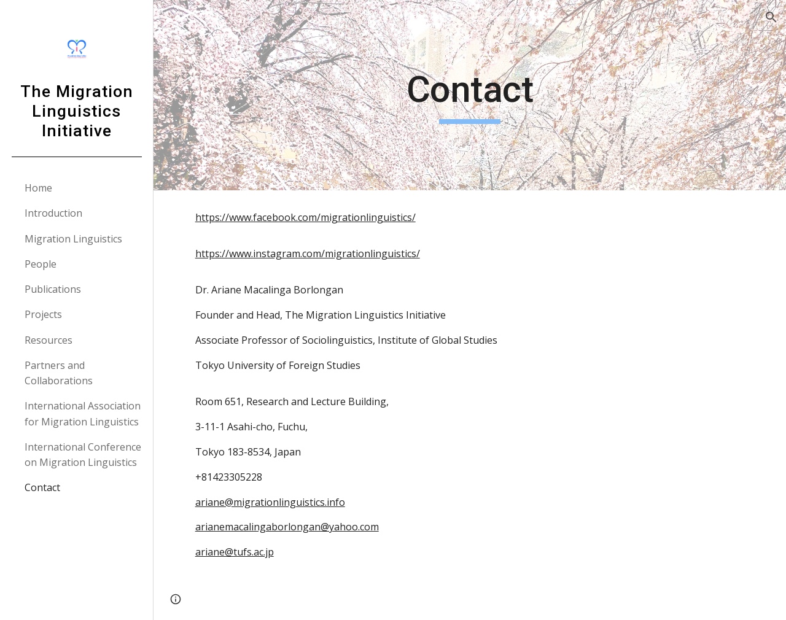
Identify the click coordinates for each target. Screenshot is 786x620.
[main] (469, 95)
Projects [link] (43, 314)
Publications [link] (53, 289)
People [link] (40, 264)
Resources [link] (48, 340)
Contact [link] (42, 487)
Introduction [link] (53, 213)
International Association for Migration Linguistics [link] (83, 413)
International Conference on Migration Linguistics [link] (83, 454)
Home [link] (38, 188)
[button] (771, 17)
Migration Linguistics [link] (73, 239)
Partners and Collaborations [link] (59, 372)
